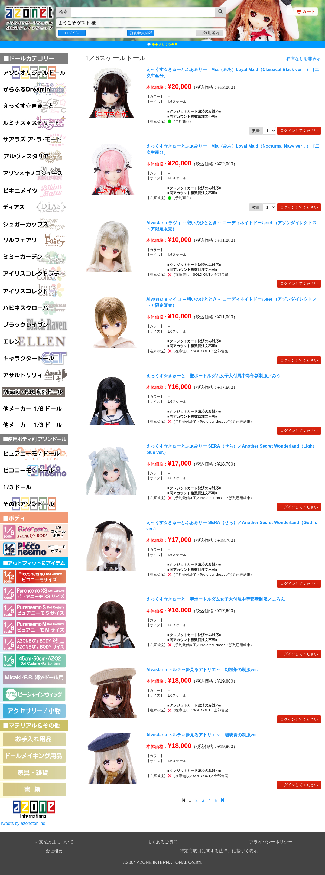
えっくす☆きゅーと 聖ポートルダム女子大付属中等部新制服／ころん (215, 599)
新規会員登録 (140, 33)
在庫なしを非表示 (303, 59)
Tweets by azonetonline (22, 823)
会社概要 (54, 850)
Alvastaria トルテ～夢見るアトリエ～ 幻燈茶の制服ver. (202, 669)
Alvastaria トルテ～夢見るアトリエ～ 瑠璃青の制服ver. (202, 735)
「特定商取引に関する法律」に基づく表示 (217, 850)
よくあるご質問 (162, 842)
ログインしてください (299, 130)
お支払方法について (54, 842)
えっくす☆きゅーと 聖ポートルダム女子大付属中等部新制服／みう (213, 375)
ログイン (72, 33)
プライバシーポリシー (270, 842)
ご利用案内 (209, 33)
